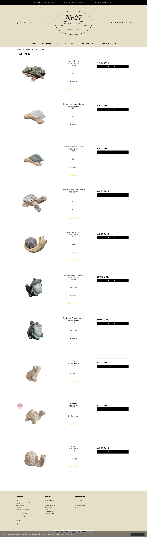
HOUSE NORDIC (50, 505)
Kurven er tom (117, 23)
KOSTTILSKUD (46, 44)
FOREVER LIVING (88, 44)
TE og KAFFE (61, 44)
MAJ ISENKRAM (49, 511)
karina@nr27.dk (24, 516)
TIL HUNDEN (104, 44)
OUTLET (74, 44)
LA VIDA (47, 509)
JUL (114, 44)
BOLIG (33, 44)
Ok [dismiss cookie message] (137, 534)
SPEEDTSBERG (49, 513)
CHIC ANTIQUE (49, 500)
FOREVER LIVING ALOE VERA (54, 503)
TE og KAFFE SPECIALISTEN (53, 516)
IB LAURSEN (48, 507)
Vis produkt (112, 66)
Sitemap (18, 520)
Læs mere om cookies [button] (68, 534)
